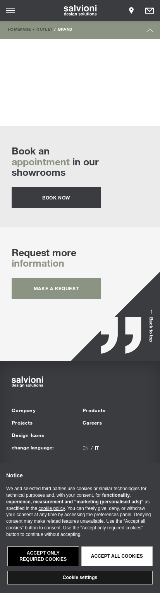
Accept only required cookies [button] (43, 556)
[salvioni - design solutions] (80, 10)
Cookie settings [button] (80, 577)
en (86, 448)
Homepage (19, 29)
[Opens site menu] (10, 10)
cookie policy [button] (51, 508)
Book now (56, 197)
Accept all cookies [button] (117, 556)
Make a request (56, 288)
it (97, 448)
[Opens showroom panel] (131, 10)
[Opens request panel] (149, 10)
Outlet (44, 29)
